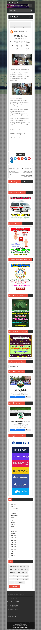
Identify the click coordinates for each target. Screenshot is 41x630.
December (13, 508)
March (12, 529)
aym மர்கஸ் (23, 569)
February (13, 531)
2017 (12, 540)
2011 (12, 553)
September (13, 515)
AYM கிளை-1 (13, 566)
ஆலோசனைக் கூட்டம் (28, 45)
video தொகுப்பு (18, 582)
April (12, 526)
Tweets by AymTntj (13, 366)
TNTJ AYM (25, 625)
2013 (12, 549)
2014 (12, 546)
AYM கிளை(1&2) (13, 569)
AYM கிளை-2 (23, 566)
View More (14, 586)
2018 (12, 538)
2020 (12, 506)
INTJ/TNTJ (12, 572)
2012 (12, 551)
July (12, 520)
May (12, 524)
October (13, 513)
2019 (12, 535)
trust (11, 582)
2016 (12, 542)
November (13, 511)
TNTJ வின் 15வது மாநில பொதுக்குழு (18, 575)
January (13, 533)
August (13, 517)
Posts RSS (16, 627)
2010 (12, 555)
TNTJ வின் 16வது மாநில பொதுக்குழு (18, 578)
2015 (12, 544)
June (12, 522)
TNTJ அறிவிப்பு (21, 572)
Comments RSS (24, 627)
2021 (12, 504)
